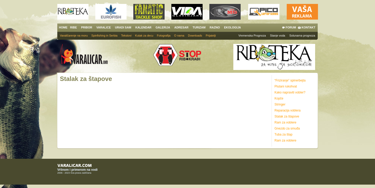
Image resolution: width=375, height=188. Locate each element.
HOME (63, 27)
